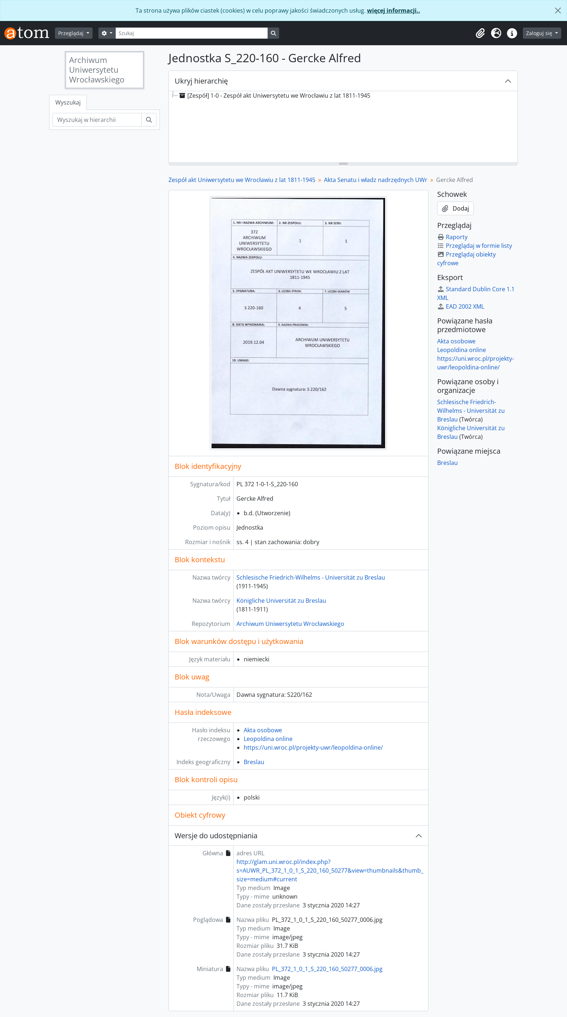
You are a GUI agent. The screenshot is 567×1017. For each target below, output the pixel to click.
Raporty (452, 237)
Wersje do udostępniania (216, 835)
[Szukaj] (191, 33)
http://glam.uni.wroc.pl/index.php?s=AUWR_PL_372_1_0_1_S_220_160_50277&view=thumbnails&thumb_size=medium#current (329, 870)
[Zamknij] (558, 10)
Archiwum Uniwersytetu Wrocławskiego (290, 624)
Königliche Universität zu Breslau (281, 601)
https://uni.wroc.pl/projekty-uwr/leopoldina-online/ (313, 747)
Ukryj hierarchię (201, 81)
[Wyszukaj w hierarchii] (97, 120)
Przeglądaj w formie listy (474, 246)
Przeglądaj (71, 33)
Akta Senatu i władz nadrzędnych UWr (375, 180)
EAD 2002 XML (460, 306)
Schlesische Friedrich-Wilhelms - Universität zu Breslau (310, 577)
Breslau (254, 762)
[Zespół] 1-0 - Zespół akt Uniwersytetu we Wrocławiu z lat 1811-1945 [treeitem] (274, 95)
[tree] (343, 127)
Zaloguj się (540, 33)
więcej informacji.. (393, 10)
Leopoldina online (268, 739)
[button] (480, 33)
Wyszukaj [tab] (68, 102)
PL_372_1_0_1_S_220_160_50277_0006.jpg (327, 969)
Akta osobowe (263, 730)
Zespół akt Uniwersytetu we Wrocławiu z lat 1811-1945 (242, 180)
